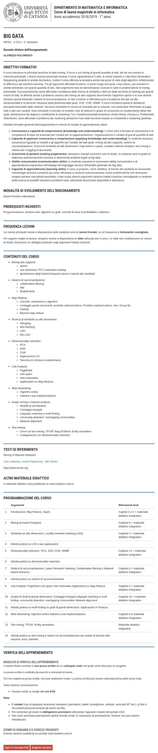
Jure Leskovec (12, 461)
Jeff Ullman (51, 461)
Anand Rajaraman (32, 461)
